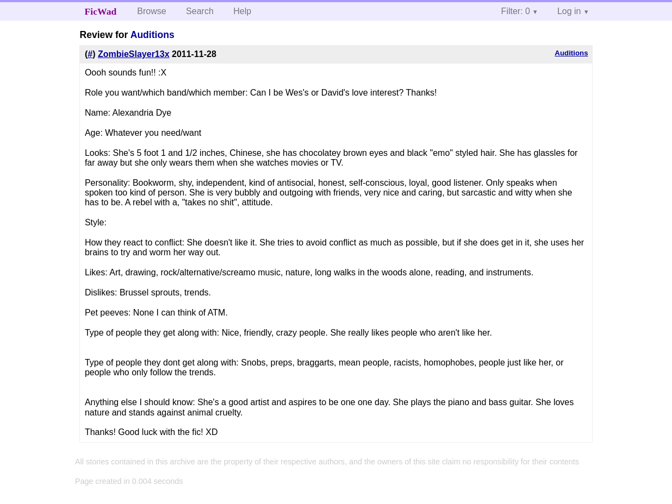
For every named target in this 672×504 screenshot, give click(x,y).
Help (242, 11)
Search (200, 11)
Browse (151, 11)
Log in (569, 11)
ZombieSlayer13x (134, 54)
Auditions (152, 34)
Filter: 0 (515, 11)
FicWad (101, 11)
